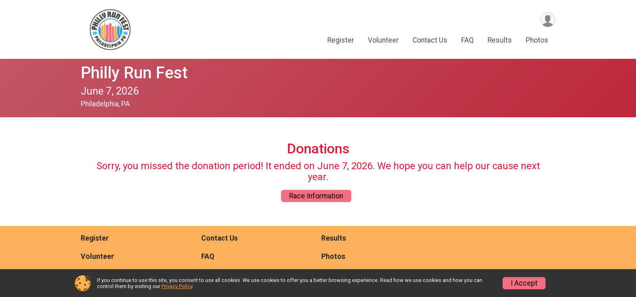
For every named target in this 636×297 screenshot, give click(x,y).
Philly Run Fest (134, 72)
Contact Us (430, 40)
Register (340, 40)
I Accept (524, 283)
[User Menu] (547, 19)
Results (500, 40)
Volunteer (383, 40)
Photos (537, 40)
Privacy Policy (176, 286)
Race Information (316, 196)
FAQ (467, 40)
